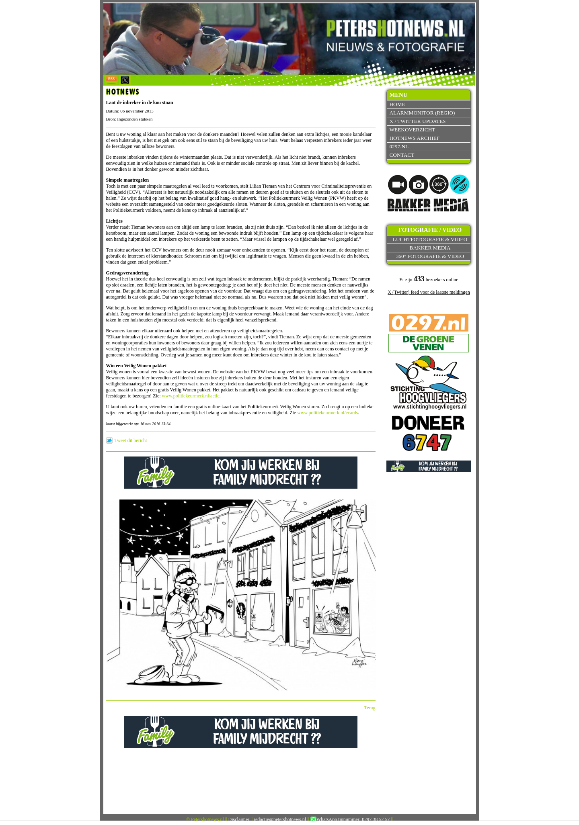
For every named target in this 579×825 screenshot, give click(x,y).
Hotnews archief (414, 138)
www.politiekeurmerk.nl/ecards (327, 413)
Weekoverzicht (412, 130)
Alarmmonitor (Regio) (422, 113)
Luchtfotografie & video (430, 239)
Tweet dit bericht (131, 440)
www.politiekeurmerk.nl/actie (191, 396)
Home (397, 104)
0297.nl (399, 146)
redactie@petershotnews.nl (280, 819)
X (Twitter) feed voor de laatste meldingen (429, 292)
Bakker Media (430, 248)
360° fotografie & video (430, 256)
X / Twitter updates (417, 121)
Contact (401, 155)
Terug (370, 707)
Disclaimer (239, 819)
